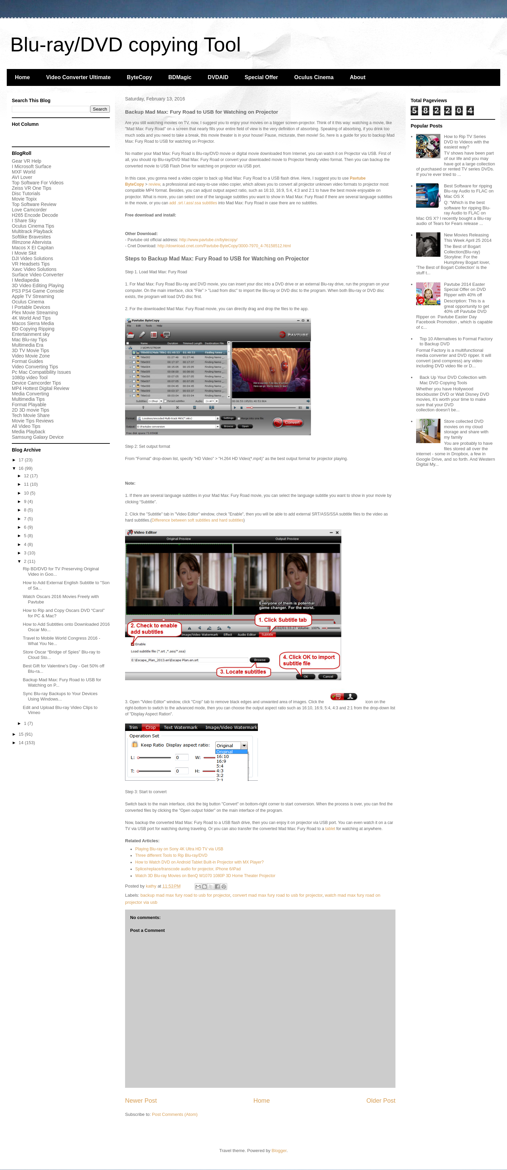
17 (22, 459)
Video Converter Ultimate (78, 77)
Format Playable (29, 404)
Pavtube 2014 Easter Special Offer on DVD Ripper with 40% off (465, 289)
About (357, 77)
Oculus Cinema (314, 77)
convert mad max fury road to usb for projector (277, 895)
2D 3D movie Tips (30, 410)
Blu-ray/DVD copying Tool (125, 44)
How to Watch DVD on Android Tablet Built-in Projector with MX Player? (199, 862)
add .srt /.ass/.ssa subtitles (193, 203)
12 (27, 475)
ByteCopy (139, 77)
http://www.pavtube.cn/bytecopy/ (208, 239)
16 (22, 468)
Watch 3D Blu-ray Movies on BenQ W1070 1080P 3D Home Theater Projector (205, 875)
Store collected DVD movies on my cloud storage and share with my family (466, 429)
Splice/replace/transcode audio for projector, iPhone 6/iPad (188, 869)
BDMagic (179, 77)
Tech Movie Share (31, 415)
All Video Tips (26, 426)
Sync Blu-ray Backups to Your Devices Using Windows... (60, 696)
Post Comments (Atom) (175, 1114)
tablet (330, 828)
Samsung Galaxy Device (38, 437)
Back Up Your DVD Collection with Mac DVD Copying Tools (452, 380)
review (154, 184)
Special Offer (261, 77)
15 (22, 734)
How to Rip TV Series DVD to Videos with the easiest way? (466, 142)
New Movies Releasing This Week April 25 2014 (467, 237)
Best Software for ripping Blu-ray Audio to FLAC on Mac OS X (468, 191)
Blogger (279, 1150)
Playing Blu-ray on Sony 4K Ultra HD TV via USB (179, 849)
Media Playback (29, 431)
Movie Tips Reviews (33, 420)
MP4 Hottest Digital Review (40, 388)
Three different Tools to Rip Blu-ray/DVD (171, 855)
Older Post (380, 1100)
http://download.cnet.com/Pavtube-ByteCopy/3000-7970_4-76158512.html (224, 246)
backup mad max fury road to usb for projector (185, 895)
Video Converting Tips (35, 366)
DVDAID (218, 77)
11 (27, 484)
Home (22, 77)
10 (27, 493)
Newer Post (141, 1100)
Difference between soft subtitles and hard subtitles (197, 520)
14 (22, 742)
